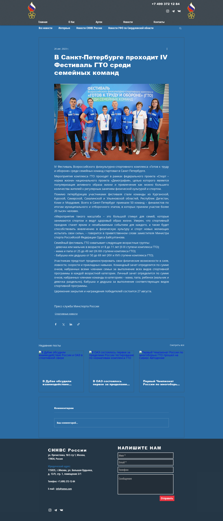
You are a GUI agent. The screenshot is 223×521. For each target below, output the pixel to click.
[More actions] (167, 49)
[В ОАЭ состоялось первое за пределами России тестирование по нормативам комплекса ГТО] (111, 363)
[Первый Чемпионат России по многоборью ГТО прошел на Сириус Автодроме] (161, 363)
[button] (180, 28)
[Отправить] (167, 498)
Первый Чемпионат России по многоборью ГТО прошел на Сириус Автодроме (161, 383)
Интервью (64, 28)
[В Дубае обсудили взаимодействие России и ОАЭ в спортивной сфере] (61, 363)
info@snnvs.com (64, 488)
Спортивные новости (66, 313)
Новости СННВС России (89, 28)
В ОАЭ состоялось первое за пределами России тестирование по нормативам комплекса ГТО (110, 383)
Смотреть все (177, 345)
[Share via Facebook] (55, 324)
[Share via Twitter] (63, 324)
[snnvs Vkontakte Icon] (179, 11)
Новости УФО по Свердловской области (130, 28)
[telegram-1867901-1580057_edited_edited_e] (173, 11)
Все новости (45, 28)
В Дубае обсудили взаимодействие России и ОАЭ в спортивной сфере (57, 383)
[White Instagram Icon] (168, 11)
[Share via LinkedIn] (70, 324)
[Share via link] (78, 324)
